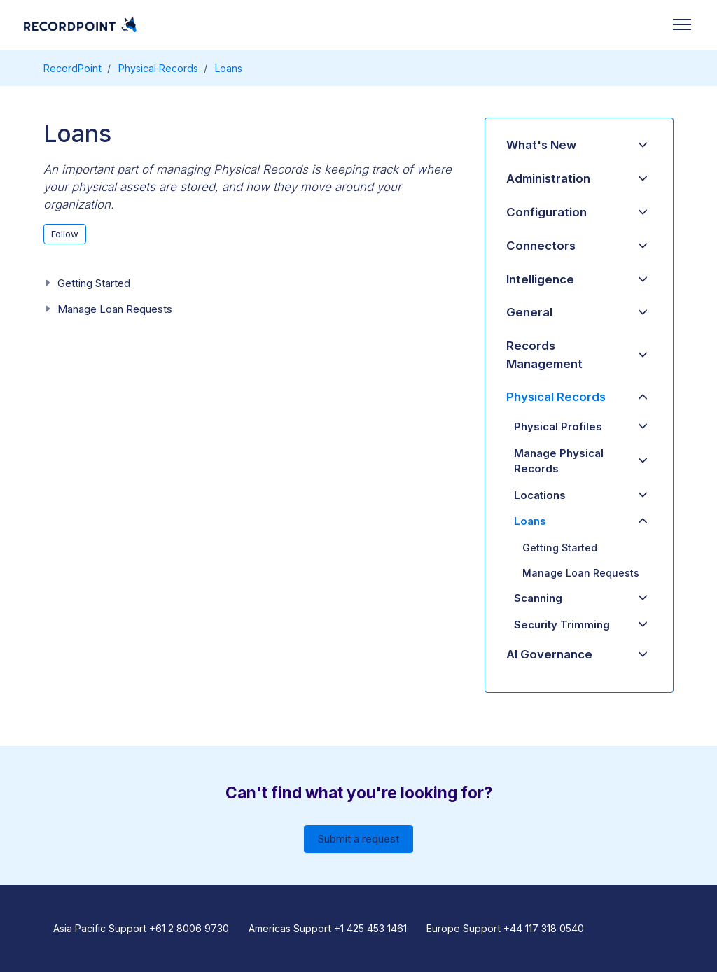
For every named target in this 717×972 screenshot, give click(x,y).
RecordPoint (72, 68)
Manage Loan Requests (114, 309)
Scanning (538, 598)
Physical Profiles (558, 426)
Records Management (544, 354)
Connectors (541, 246)
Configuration (546, 212)
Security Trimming (562, 624)
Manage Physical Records (559, 461)
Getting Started (93, 283)
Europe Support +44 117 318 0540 (505, 928)
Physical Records (158, 68)
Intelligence (540, 279)
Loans (228, 68)
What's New (541, 145)
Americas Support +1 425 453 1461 (328, 928)
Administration (548, 178)
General (529, 312)
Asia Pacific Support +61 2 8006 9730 (141, 928)
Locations (540, 495)
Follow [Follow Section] (64, 233)
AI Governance (549, 654)
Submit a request (358, 838)
